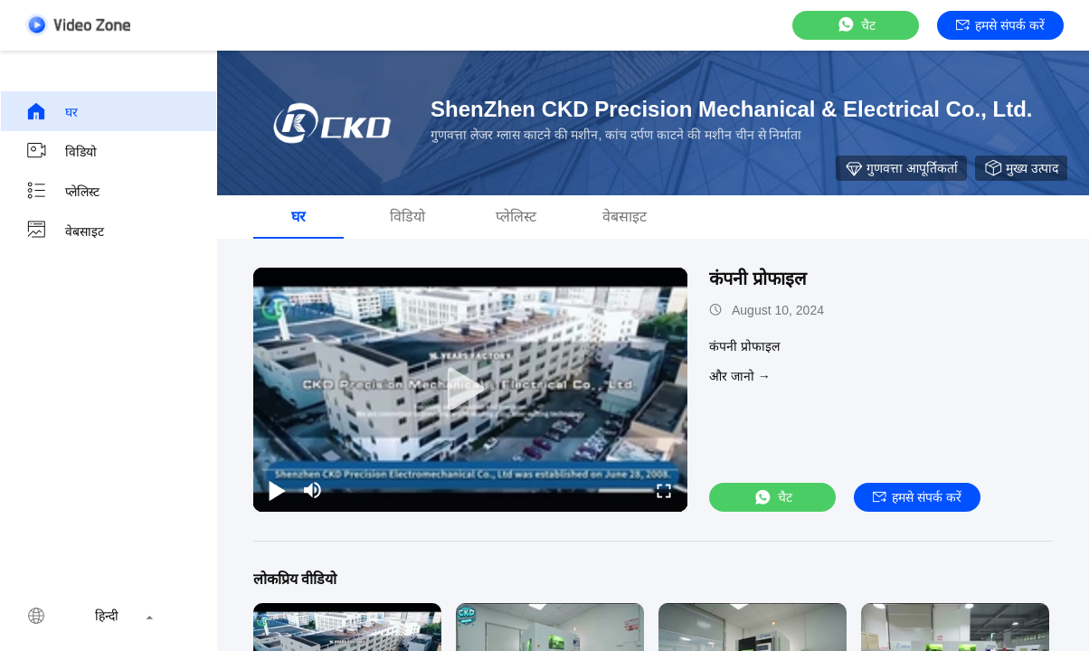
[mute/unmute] (313, 490)
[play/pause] (277, 490)
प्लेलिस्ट (62, 191)
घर (51, 111)
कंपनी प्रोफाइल (758, 278)
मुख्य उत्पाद (1021, 168)
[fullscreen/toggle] (664, 490)
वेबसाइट (64, 230)
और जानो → (740, 376)
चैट (856, 24)
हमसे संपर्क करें (1000, 25)
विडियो (61, 151)
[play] (470, 389)
